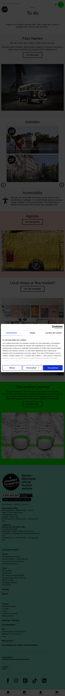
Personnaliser (32, 368)
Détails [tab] (32, 333)
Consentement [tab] (11, 333)
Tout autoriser (53, 368)
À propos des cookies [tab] (53, 333)
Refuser (12, 368)
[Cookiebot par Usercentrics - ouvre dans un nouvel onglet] (53, 327)
